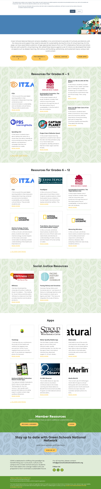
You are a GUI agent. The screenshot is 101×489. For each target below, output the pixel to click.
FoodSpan (43, 190)
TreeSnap (15, 340)
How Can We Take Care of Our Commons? (78, 108)
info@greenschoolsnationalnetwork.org (68, 463)
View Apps (82, 57)
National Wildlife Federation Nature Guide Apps (22, 379)
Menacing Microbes (75, 229)
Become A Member (29, 424)
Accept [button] (72, 11)
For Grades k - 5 (18, 58)
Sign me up (50, 450)
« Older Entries (18, 155)
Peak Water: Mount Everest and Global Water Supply (49, 226)
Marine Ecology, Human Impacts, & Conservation (20, 228)
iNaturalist (72, 340)
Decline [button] (79, 11)
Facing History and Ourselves (50, 286)
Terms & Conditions (16, 478)
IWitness (15, 286)
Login (71, 424)
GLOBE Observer (46, 378)
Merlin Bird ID (73, 378)
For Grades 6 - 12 (40, 58)
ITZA (13, 94)
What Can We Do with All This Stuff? (78, 81)
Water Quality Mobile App (49, 340)
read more (16, 110)
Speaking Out (16, 132)
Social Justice (61, 57)
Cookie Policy (26, 478)
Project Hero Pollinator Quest (50, 133)
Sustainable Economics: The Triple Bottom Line (49, 94)
